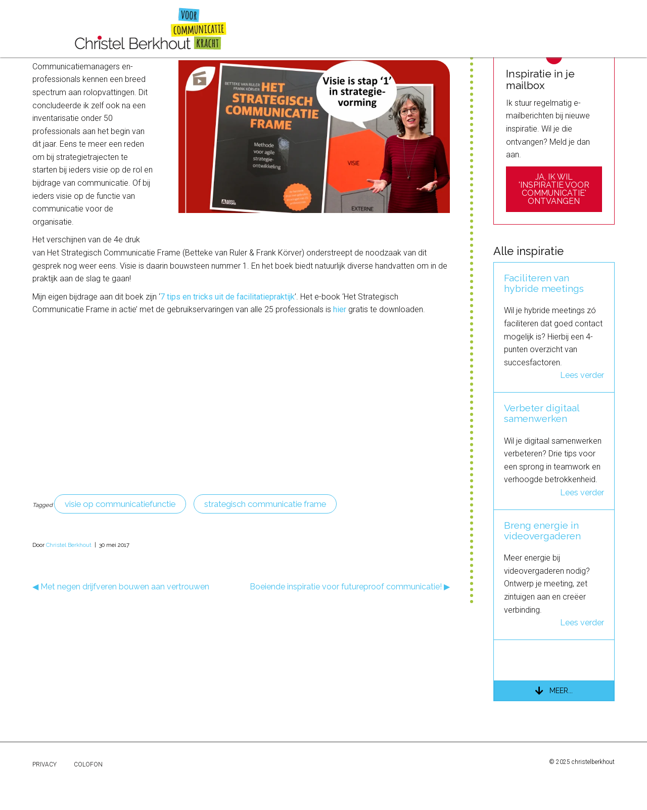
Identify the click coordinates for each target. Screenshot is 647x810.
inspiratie (256, 26)
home (51, 26)
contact (352, 26)
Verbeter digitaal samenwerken (541, 470)
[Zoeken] (554, 84)
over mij (306, 26)
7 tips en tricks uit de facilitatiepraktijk (227, 354)
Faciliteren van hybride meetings (544, 340)
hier (339, 366)
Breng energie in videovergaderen (542, 588)
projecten (145, 26)
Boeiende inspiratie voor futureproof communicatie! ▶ (350, 644)
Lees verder (582, 432)
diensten (94, 26)
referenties (200, 26)
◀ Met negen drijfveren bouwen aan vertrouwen (120, 644)
